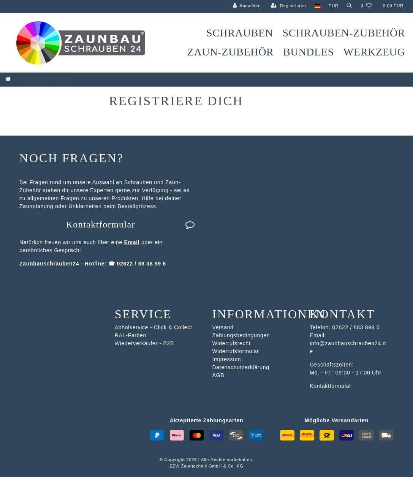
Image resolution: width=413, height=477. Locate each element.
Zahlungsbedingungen (241, 335)
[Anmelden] (245, 6)
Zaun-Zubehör (230, 52)
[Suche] (348, 6)
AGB (218, 375)
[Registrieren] (287, 6)
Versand (223, 327)
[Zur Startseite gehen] (48, 79)
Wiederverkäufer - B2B (144, 343)
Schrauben (239, 33)
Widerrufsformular (235, 351)
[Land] (316, 6)
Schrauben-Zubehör (343, 33)
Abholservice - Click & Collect (153, 327)
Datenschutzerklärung (240, 367)
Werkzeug (374, 52)
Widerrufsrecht (231, 343)
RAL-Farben (130, 335)
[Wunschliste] (366, 6)
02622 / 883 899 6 (356, 327)
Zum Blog (10, 4)
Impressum (226, 359)
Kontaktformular (130, 224)
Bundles (308, 52)
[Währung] (332, 6)
